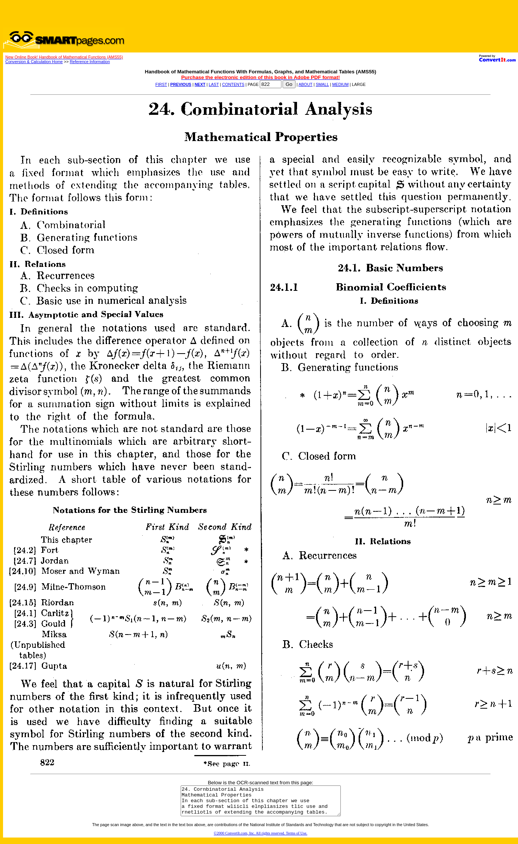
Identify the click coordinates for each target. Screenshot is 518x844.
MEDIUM (340, 84)
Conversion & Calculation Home (34, 61)
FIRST (161, 84)
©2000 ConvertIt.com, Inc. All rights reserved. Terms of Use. (260, 839)
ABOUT (306, 84)
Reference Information (90, 61)
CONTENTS (233, 84)
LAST (214, 84)
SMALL (322, 84)
